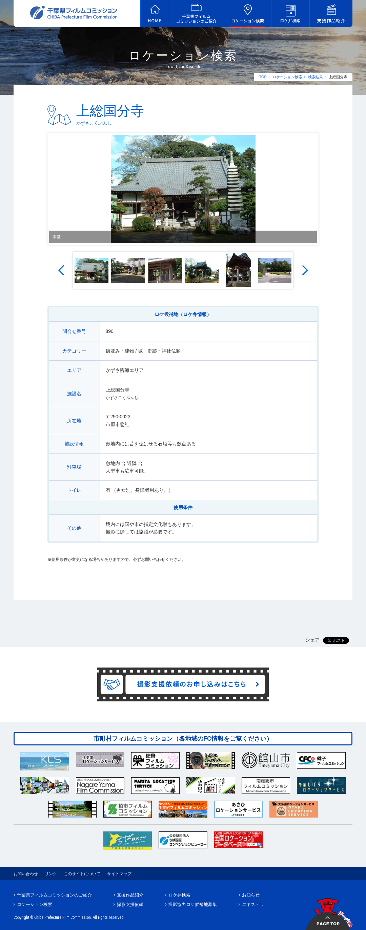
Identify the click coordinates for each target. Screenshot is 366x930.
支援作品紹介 (130, 894)
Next (305, 270)
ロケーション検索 (287, 77)
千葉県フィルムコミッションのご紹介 (54, 894)
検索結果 (315, 77)
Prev (61, 270)
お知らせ (251, 894)
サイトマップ (119, 873)
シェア (312, 639)
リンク (51, 873)
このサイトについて (82, 873)
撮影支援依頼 (130, 904)
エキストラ (253, 904)
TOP (262, 77)
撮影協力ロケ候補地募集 (192, 904)
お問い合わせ (26, 873)
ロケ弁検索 (179, 894)
